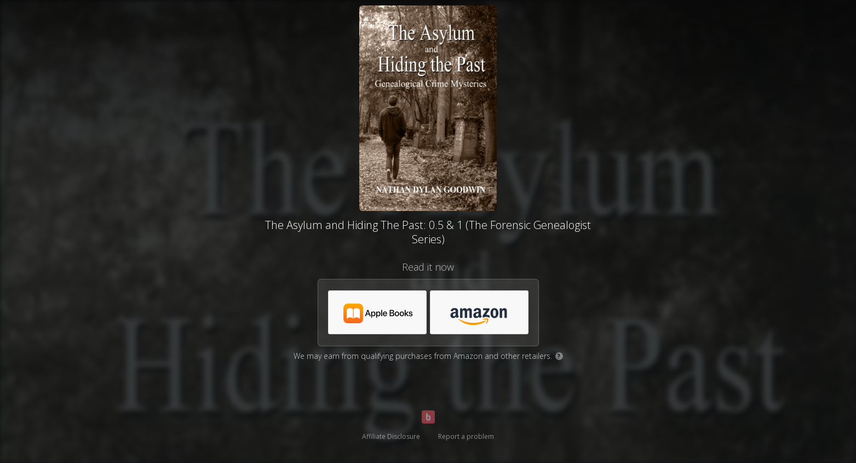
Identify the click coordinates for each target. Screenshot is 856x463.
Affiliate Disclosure (391, 436)
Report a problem (466, 436)
